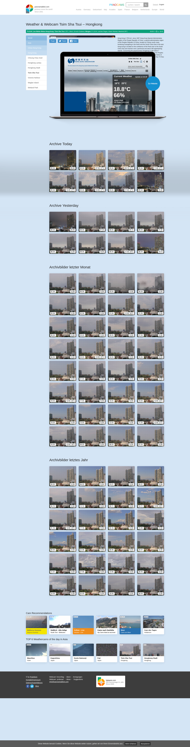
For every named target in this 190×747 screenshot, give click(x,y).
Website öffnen (103, 130)
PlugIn (53, 88)
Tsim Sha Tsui (33, 73)
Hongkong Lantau (34, 63)
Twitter (32, 733)
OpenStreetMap (133, 57)
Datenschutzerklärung (34, 730)
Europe (154, 9)
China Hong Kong (34, 48)
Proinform (33, 724)
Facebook (28, 733)
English (161, 4)
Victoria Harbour (34, 78)
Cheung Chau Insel (35, 58)
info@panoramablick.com (58, 729)
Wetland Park (33, 88)
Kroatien (112, 9)
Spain (120, 9)
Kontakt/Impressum (33, 727)
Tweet (64, 88)
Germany (87, 9)
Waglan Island (33, 83)
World (162, 9)
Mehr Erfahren (130, 744)
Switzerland (97, 9)
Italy (105, 9)
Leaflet (125, 57)
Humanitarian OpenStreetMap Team (154, 57)
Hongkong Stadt (34, 68)
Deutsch (155, 4)
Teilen (75, 88)
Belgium (135, 9)
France (127, 9)
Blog (37, 733)
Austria (78, 9)
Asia (29, 43)
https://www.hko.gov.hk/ (125, 83)
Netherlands (145, 9)
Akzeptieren (145, 744)
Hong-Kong (32, 53)
